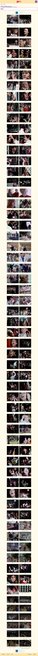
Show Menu (36, 2)
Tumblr (34, 654)
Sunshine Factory (19, 2)
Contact (8, 654)
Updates (3, 654)
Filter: (2, 8)
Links (12, 654)
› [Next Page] (23, 12)
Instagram (30, 654)
